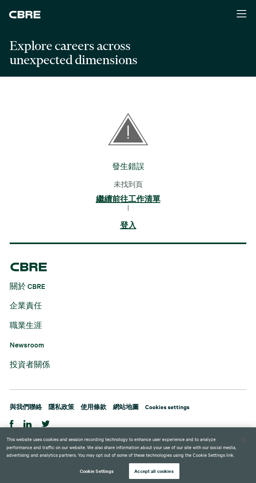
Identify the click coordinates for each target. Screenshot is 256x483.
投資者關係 (30, 363)
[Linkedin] (27, 422)
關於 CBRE (27, 285)
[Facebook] (12, 422)
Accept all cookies (153, 472)
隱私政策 (61, 406)
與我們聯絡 (26, 406)
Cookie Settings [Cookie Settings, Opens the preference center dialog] (97, 472)
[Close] (243, 441)
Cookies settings (167, 406)
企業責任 (26, 305)
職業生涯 (26, 324)
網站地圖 (126, 406)
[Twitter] (46, 422)
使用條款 (93, 406)
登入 (128, 225)
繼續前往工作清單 (128, 199)
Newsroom (27, 344)
